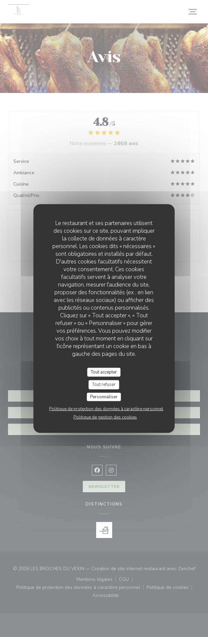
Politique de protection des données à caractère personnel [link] (106, 409)
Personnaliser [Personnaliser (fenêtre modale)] (104, 397)
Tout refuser (104, 385)
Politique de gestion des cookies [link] (105, 417)
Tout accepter (104, 372)
